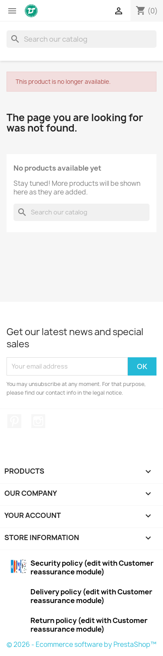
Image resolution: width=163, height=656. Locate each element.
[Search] (81, 39)
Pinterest (14, 421)
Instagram (38, 421)
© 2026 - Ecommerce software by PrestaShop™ (81, 644)
